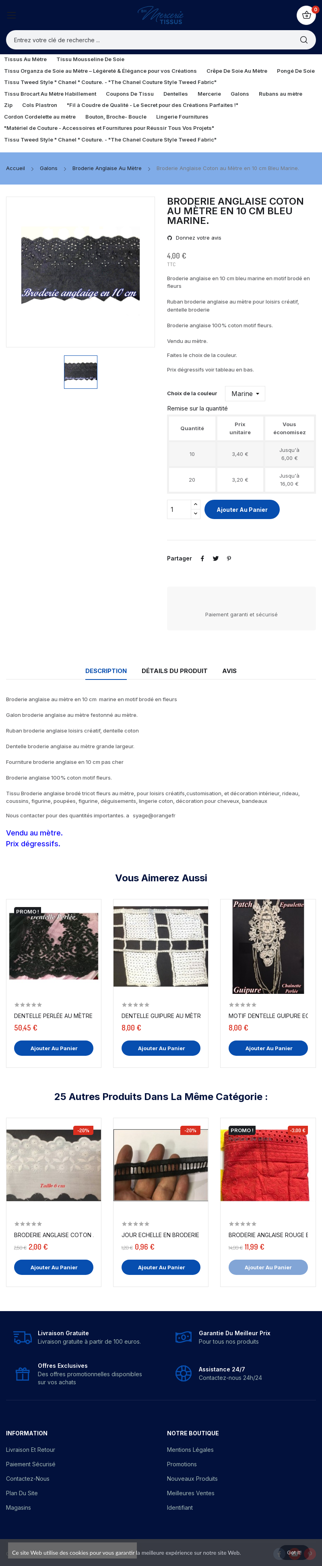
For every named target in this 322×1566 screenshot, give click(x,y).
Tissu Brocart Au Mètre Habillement (50, 93)
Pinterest (232, 558)
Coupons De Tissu (130, 93)
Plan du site (22, 1493)
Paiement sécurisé (31, 1464)
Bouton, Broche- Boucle (116, 116)
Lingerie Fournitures (182, 116)
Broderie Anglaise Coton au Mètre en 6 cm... (53, 1234)
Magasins (18, 1507)
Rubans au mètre (280, 93)
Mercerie (209, 93)
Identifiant (180, 1507)
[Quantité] (179, 509)
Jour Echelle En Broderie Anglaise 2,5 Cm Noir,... (161, 1234)
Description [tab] (100, 671)
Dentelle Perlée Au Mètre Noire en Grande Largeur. (53, 1015)
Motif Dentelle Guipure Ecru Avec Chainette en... (268, 1015)
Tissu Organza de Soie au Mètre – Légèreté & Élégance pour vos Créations (100, 71)
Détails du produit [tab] (175, 671)
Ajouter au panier (242, 509)
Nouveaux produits (192, 1478)
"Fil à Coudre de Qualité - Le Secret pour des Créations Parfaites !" (152, 105)
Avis (235, 671)
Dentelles (175, 93)
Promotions (182, 1464)
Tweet (218, 558)
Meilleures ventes (191, 1493)
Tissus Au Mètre (25, 59)
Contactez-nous (28, 1478)
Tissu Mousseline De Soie (90, 59)
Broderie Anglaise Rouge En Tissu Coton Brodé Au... (268, 1234)
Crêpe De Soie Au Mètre (236, 71)
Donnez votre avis (197, 237)
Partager (203, 558)
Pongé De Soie (296, 71)
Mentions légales (190, 1449)
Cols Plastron (39, 105)
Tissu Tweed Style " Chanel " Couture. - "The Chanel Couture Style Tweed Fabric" (110, 82)
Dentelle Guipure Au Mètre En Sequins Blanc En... (161, 1015)
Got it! (290, 1551)
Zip (8, 105)
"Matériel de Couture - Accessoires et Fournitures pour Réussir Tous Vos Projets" (109, 128)
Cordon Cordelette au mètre (40, 116)
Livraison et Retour (30, 1449)
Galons (240, 93)
